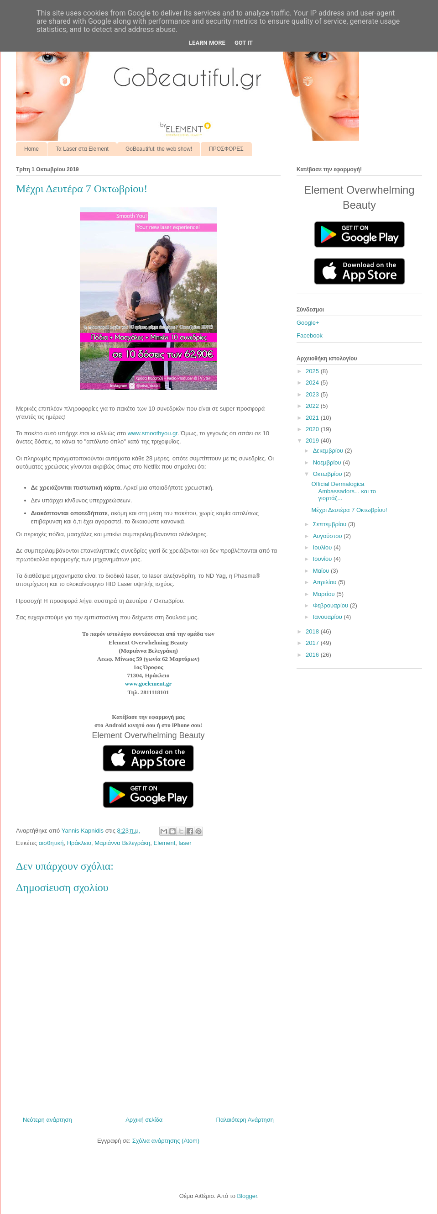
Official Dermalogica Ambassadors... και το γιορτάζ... (343, 490)
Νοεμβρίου (328, 462)
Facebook (310, 335)
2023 (313, 394)
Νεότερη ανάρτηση (47, 1119)
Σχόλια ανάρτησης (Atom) (165, 1140)
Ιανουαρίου (328, 616)
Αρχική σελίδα (143, 1119)
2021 (313, 417)
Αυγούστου (328, 536)
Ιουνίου (323, 558)
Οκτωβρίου (328, 473)
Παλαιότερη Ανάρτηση (245, 1119)
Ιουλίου (323, 547)
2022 (313, 405)
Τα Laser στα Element (82, 149)
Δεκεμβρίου (329, 450)
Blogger (247, 1196)
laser (185, 842)
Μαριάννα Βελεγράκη (122, 842)
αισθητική (51, 842)
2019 (313, 440)
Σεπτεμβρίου (330, 524)
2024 (313, 382)
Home (31, 149)
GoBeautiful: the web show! (158, 149)
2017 (313, 642)
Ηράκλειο (79, 842)
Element (165, 842)
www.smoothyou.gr (152, 433)
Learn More (207, 42)
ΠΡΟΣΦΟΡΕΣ (226, 149)
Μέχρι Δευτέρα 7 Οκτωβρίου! (349, 510)
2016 (313, 654)
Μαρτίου (325, 594)
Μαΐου (322, 570)
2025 (313, 371)
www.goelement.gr (148, 683)
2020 (313, 429)
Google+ (308, 322)
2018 (313, 631)
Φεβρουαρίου (331, 605)
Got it (244, 42)
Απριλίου (325, 582)
